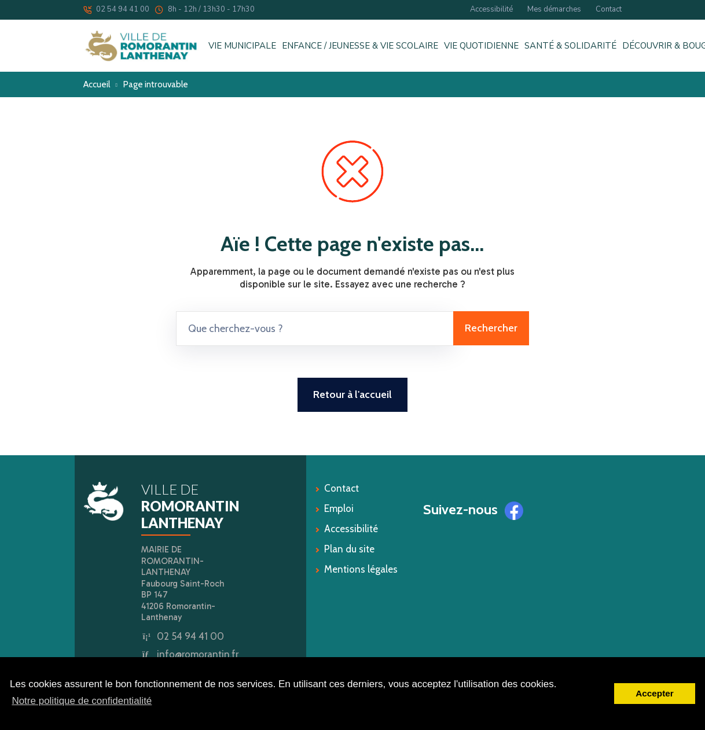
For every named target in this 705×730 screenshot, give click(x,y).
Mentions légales (361, 569)
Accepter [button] (654, 693)
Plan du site (349, 549)
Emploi (339, 508)
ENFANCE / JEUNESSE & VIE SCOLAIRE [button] (360, 46)
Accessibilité (491, 9)
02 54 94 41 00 (116, 9)
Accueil (96, 84)
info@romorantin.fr (197, 654)
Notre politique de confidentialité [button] (82, 700)
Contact (609, 9)
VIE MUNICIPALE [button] (242, 46)
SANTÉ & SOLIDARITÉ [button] (570, 46)
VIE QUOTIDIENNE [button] (481, 46)
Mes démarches (554, 9)
